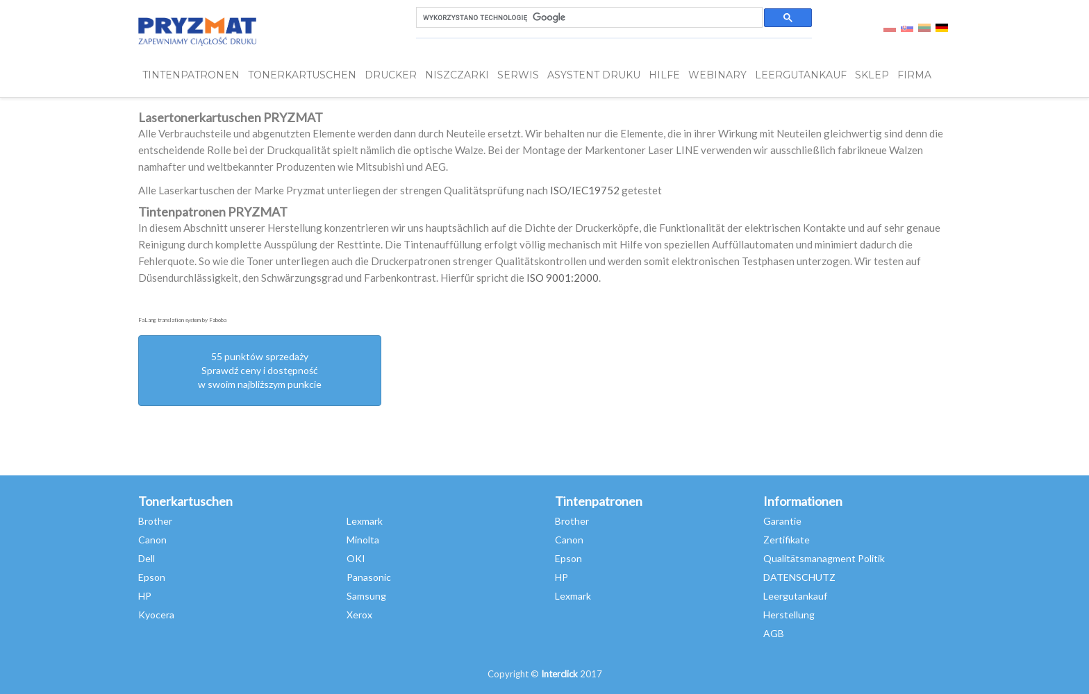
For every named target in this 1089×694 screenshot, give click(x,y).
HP (144, 596)
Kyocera (156, 614)
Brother (155, 521)
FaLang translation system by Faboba (182, 319)
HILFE (664, 75)
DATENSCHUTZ (799, 577)
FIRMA (914, 75)
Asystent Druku (593, 75)
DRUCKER (391, 75)
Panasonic (369, 577)
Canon (152, 539)
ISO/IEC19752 (585, 190)
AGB (773, 633)
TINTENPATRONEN (191, 75)
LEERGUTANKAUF (801, 75)
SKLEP (872, 75)
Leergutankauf (795, 596)
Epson (151, 577)
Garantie (782, 521)
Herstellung (789, 614)
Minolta (363, 539)
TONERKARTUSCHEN (302, 75)
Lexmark (365, 521)
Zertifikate (786, 539)
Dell (146, 558)
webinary (717, 75)
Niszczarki (457, 75)
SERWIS (518, 75)
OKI (356, 558)
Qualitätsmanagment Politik (824, 558)
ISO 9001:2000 (562, 277)
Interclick (559, 673)
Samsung (366, 596)
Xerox (359, 614)
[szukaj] (588, 17)
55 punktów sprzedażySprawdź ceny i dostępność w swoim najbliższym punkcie (260, 370)
